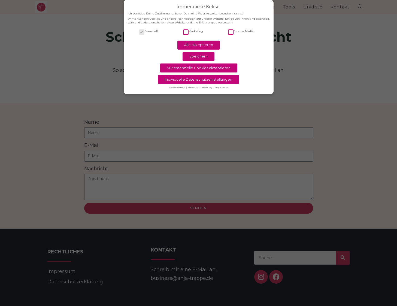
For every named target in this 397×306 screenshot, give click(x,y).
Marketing (193, 29)
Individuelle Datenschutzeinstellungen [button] (198, 77)
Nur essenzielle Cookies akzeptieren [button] (199, 65)
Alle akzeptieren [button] (198, 43)
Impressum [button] (221, 85)
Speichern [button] (198, 54)
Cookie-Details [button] (177, 85)
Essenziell (148, 29)
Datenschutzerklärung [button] (200, 85)
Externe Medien (241, 29)
